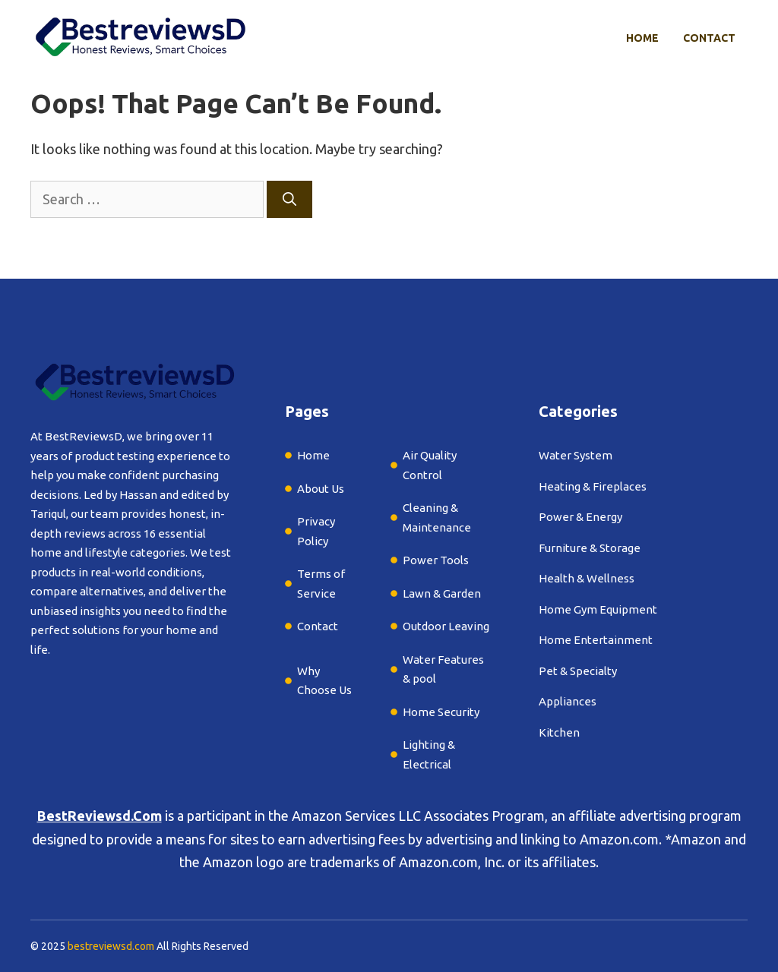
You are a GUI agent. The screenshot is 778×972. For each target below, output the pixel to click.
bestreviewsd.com (111, 946)
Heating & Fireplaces (593, 486)
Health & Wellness (586, 578)
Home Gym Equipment (598, 609)
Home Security (441, 711)
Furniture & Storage (589, 547)
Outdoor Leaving (446, 626)
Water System (575, 455)
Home (642, 38)
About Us (320, 488)
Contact (709, 38)
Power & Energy (580, 516)
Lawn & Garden (442, 593)
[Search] (289, 199)
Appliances (567, 701)
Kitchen (559, 732)
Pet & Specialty (578, 670)
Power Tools (436, 560)
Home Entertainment (596, 639)
